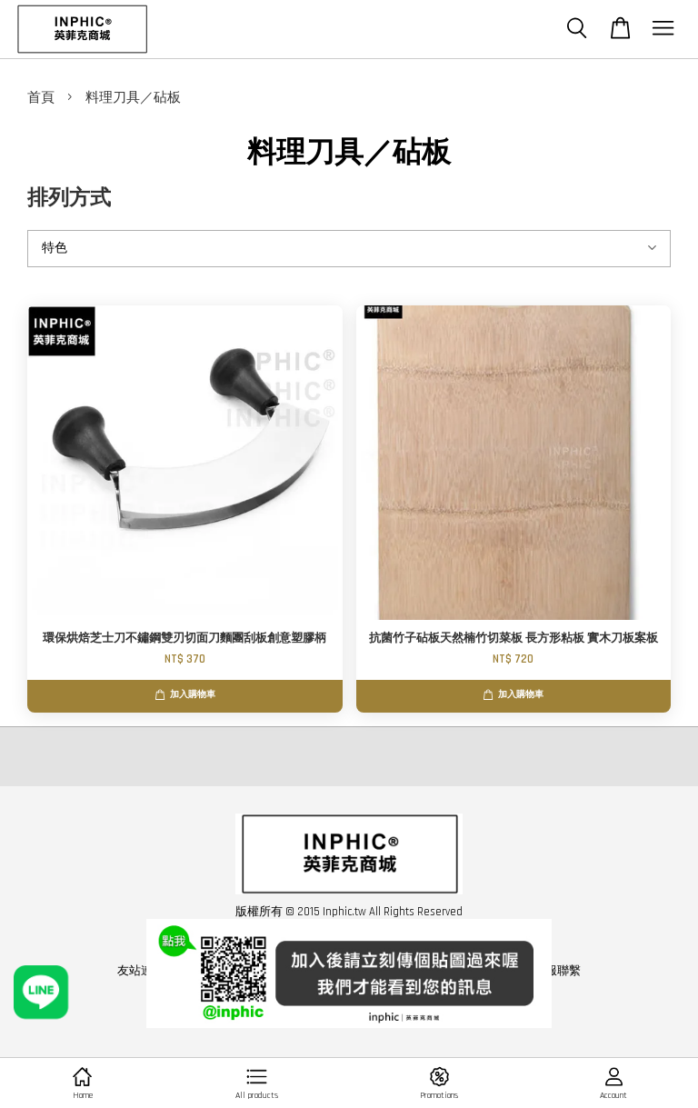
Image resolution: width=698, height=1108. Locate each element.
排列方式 (69, 198)
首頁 (41, 97)
